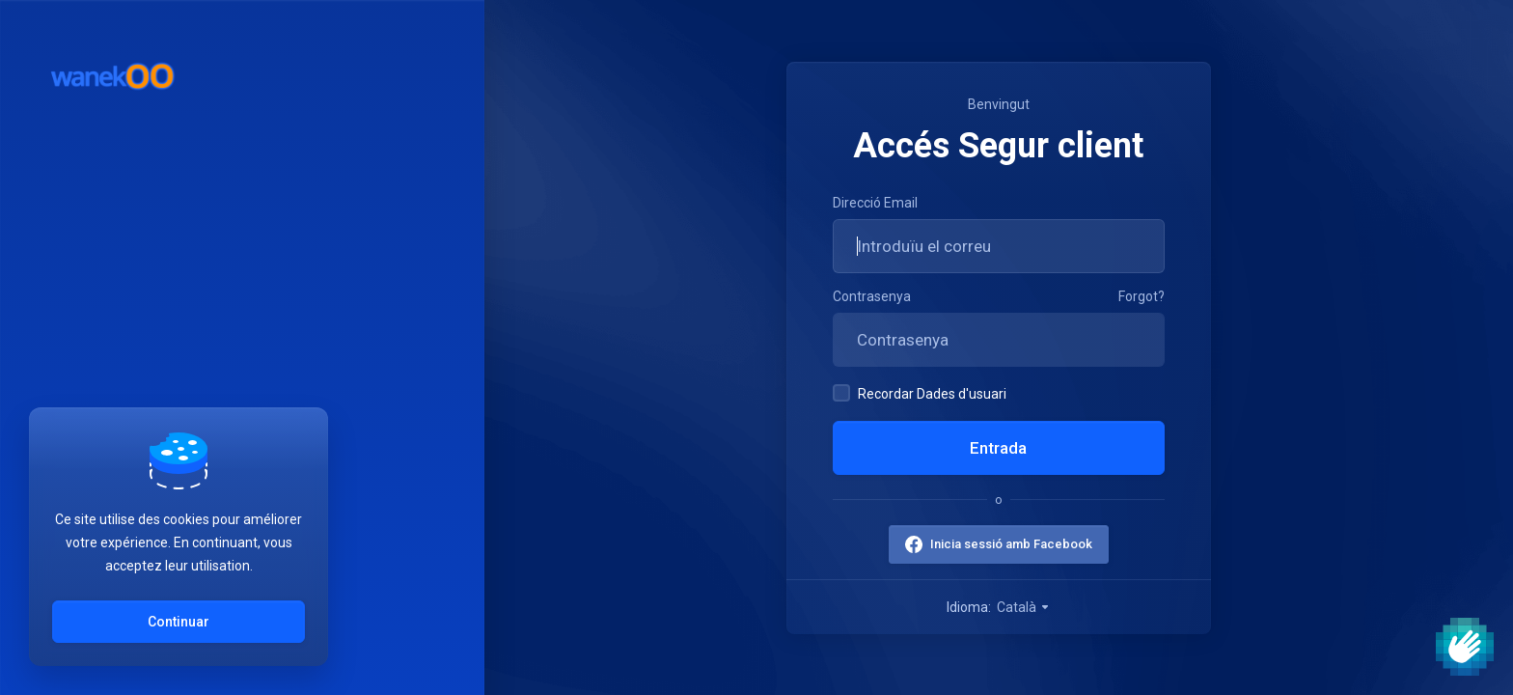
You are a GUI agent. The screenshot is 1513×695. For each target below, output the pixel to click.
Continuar (178, 621)
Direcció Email (875, 202)
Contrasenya (872, 296)
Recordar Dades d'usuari (919, 393)
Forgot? (1141, 296)
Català (1024, 607)
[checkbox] (841, 393)
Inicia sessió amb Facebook (1011, 544)
